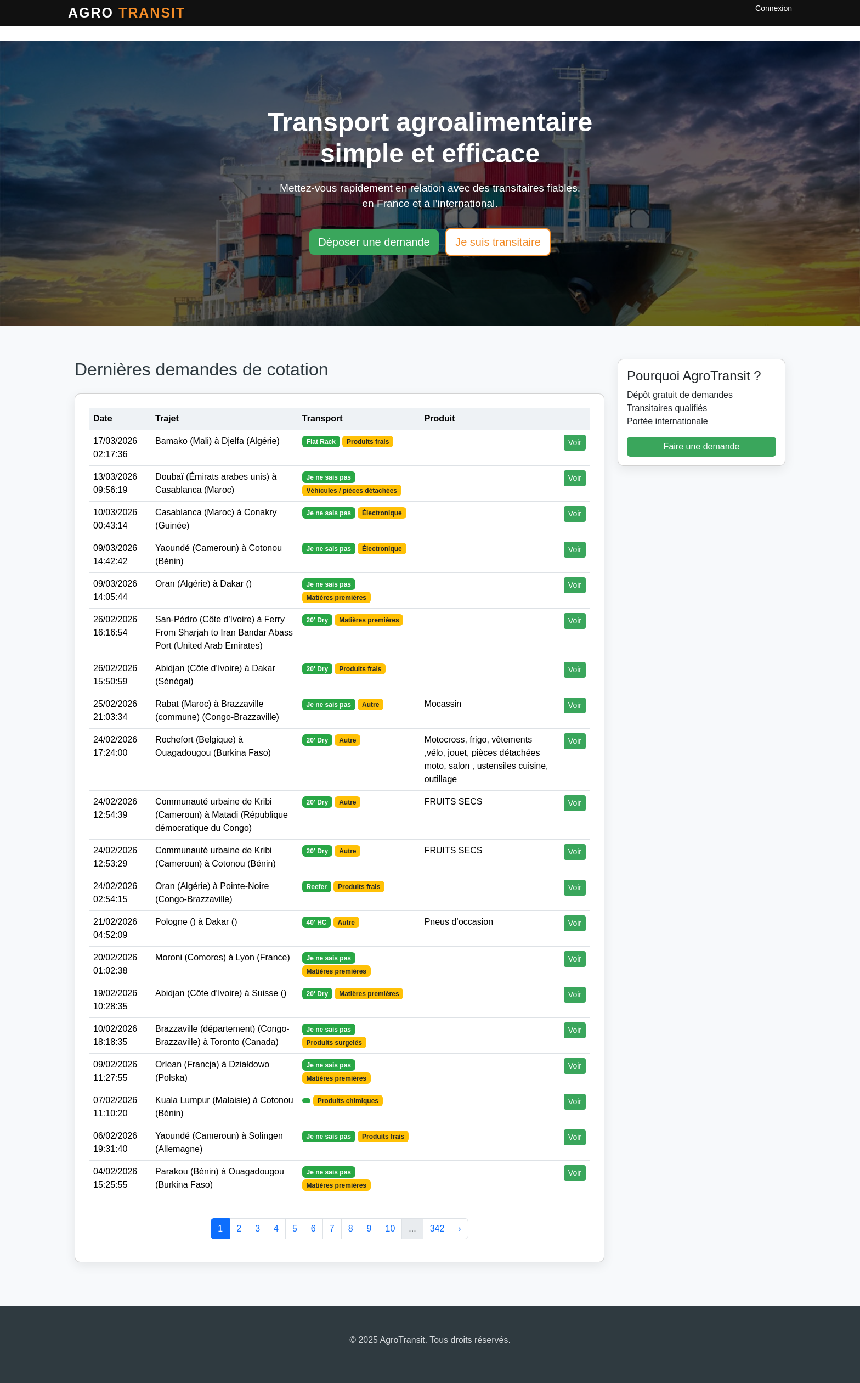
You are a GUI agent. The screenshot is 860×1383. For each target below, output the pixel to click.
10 (390, 1228)
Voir (574, 442)
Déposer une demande (373, 242)
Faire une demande (702, 446)
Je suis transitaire (498, 242)
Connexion (773, 8)
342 (437, 1228)
